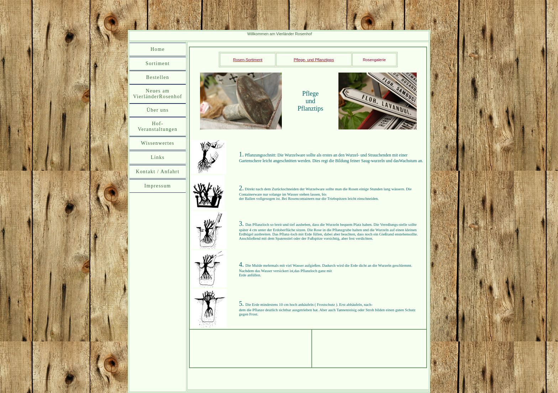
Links (158, 157)
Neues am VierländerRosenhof (157, 93)
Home (158, 49)
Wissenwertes (157, 143)
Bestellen (157, 77)
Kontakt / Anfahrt (158, 171)
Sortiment (158, 63)
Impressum (157, 185)
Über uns (158, 110)
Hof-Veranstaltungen (157, 126)
